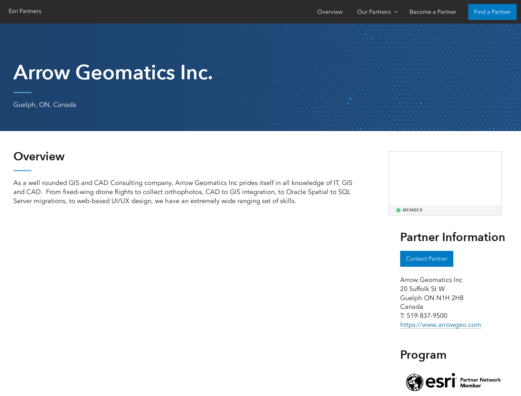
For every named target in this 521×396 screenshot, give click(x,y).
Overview (330, 11)
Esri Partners (25, 11)
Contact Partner (427, 258)
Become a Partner (433, 11)
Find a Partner (492, 11)
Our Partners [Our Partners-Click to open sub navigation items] (374, 11)
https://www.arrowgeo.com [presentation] (440, 325)
